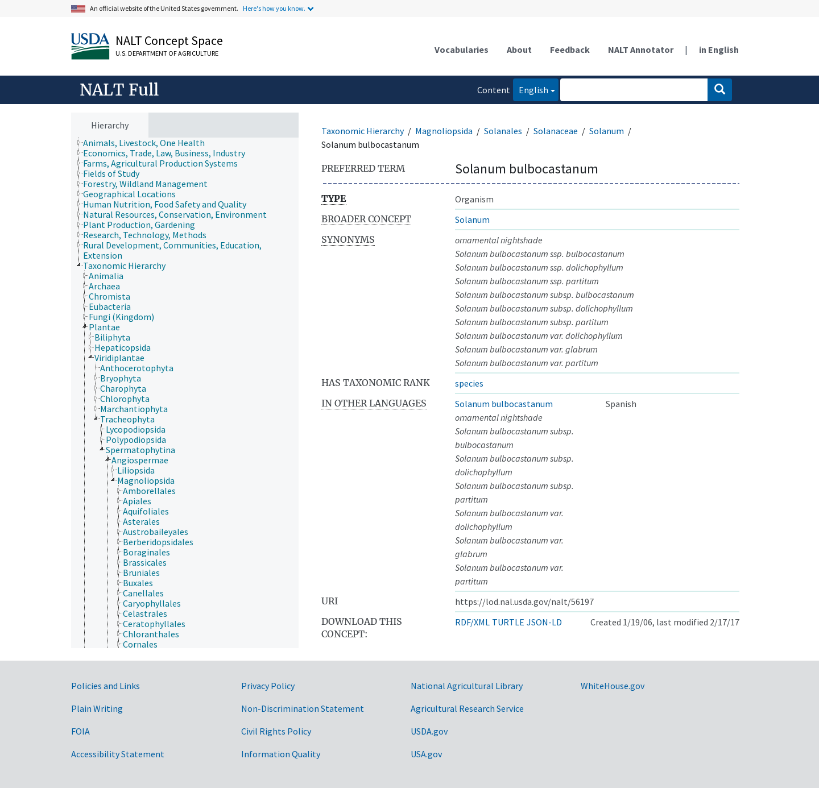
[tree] (185, 393)
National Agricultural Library (467, 685)
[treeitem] (148, 143)
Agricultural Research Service (467, 708)
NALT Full (119, 90)
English (530, 89)
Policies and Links (105, 685)
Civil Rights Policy (276, 731)
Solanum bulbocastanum (504, 403)
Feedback (570, 49)
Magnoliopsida (444, 130)
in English (719, 49)
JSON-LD (544, 622)
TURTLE (508, 622)
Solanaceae (555, 130)
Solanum (606, 130)
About (519, 49)
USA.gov (426, 754)
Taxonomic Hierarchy (362, 130)
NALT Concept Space (169, 40)
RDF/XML (472, 622)
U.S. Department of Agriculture (166, 53)
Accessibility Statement (117, 754)
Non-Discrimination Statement (302, 708)
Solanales (503, 130)
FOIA (80, 731)
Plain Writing (97, 708)
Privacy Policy (268, 685)
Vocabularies (462, 49)
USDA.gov (429, 731)
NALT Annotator (640, 49)
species (469, 383)
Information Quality (280, 754)
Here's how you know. (274, 8)
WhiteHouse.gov (612, 685)
